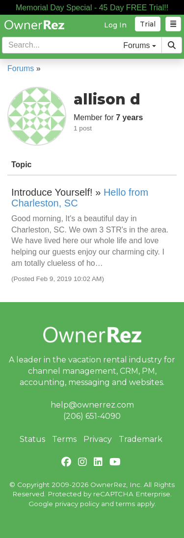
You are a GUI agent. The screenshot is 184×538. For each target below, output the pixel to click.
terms (125, 504)
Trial (148, 24)
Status (32, 439)
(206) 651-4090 (92, 416)
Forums (20, 68)
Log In (115, 25)
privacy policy (77, 504)
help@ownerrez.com (92, 405)
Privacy (97, 439)
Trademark (140, 439)
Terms (64, 439)
